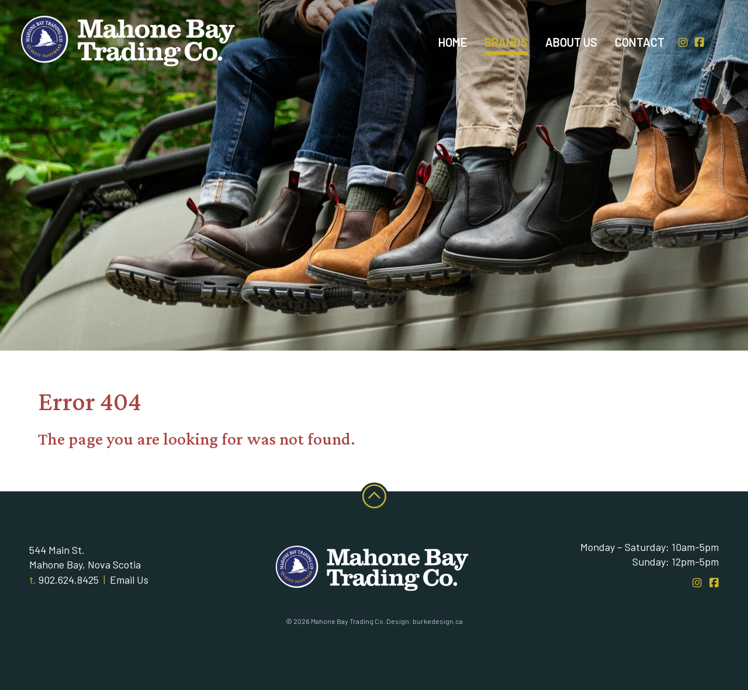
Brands (506, 42)
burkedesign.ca (438, 621)
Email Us (129, 579)
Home (452, 42)
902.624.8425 (69, 579)
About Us (571, 42)
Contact (639, 42)
